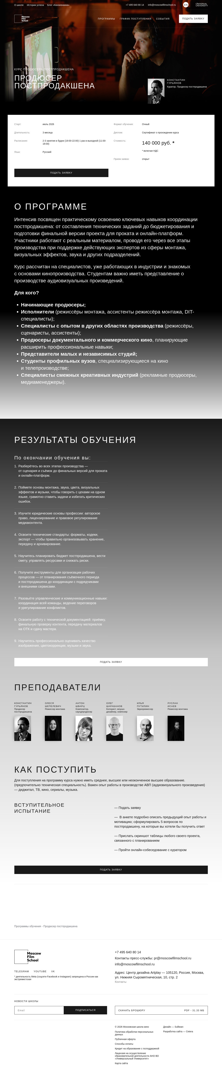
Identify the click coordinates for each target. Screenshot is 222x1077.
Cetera (189, 1031)
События (163, 18)
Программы (106, 18)
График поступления (135, 18)
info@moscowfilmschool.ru (162, 5)
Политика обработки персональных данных (134, 1033)
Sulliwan (179, 1026)
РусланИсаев (173, 704)
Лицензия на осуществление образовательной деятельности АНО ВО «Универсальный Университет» (137, 1056)
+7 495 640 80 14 (135, 5)
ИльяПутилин (143, 704)
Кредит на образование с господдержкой (137, 1048)
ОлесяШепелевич (53, 704)
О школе (19, 5)
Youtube (40, 971)
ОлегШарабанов (114, 704)
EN (186, 5)
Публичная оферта (125, 1039)
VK (53, 971)
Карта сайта (121, 1063)
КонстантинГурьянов (23, 704)
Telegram (21, 971)
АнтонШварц (80, 704)
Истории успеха (35, 5)
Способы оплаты (124, 1044)
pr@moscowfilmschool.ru (172, 958)
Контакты (120, 981)
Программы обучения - (28, 926)
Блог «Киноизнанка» (58, 5)
